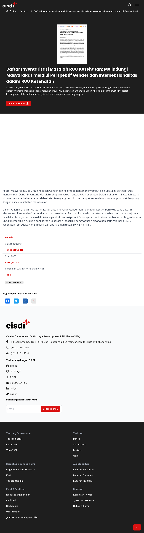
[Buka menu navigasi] (137, 5)
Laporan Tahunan (83, 475)
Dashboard (12, 505)
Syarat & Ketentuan (84, 500)
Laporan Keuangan (83, 469)
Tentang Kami (14, 438)
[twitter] (16, 301)
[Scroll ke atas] (137, 527)
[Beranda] (7, 11)
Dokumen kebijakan (26, 11)
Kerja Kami (12, 444)
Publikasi (15, 11)
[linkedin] (25, 301)
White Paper (13, 511)
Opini (76, 455)
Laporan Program (83, 480)
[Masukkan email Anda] (34, 409)
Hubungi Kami (81, 505)
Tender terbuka (15, 480)
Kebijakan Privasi (82, 494)
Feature (77, 450)
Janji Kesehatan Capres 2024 (21, 517)
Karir (9, 475)
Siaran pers (79, 444)
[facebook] (7, 301)
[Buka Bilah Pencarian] (129, 5)
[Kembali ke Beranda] (10, 4)
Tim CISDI (11, 450)
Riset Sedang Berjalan (18, 494)
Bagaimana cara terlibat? (20, 469)
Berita (76, 438)
